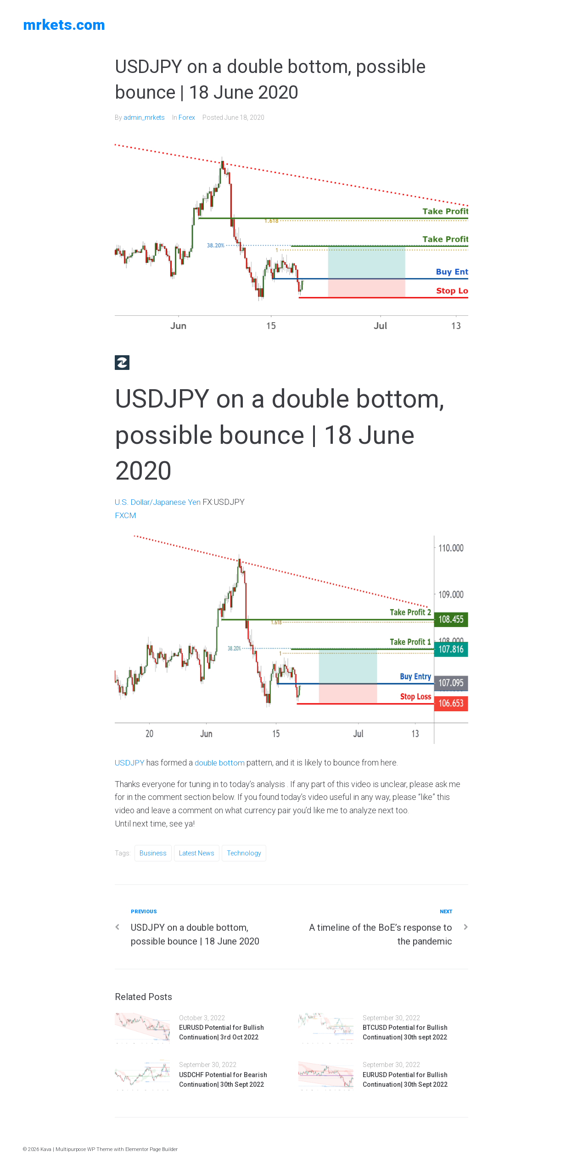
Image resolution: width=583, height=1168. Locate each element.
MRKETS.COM (64, 25)
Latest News (196, 853)
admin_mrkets (144, 117)
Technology (244, 853)
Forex (187, 117)
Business (153, 853)
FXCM (126, 515)
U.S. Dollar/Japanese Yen (159, 502)
